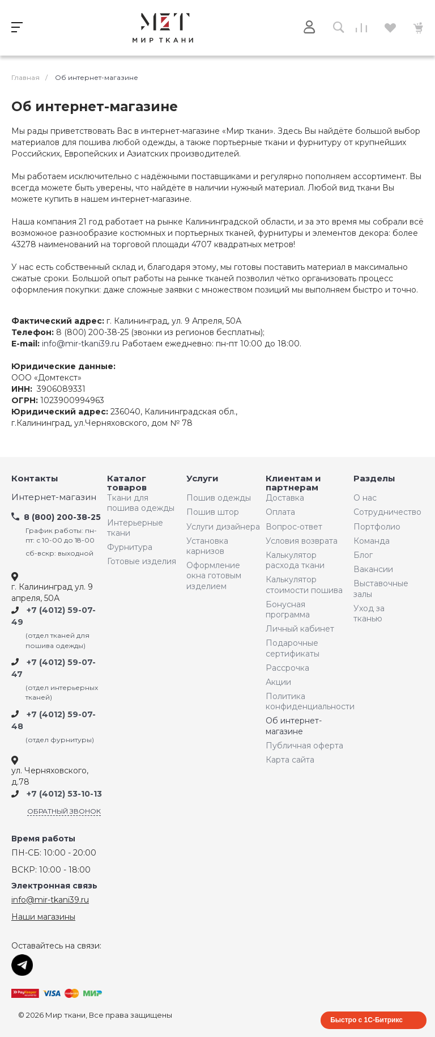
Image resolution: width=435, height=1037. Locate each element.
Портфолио (376, 527)
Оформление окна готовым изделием (213, 575)
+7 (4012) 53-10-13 (64, 794)
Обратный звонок (64, 811)
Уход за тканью (369, 613)
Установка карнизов (207, 546)
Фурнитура (129, 547)
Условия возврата (302, 541)
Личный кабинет (300, 629)
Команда (371, 541)
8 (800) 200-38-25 (62, 517)
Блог (363, 555)
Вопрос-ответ (294, 527)
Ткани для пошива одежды (140, 503)
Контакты (34, 479)
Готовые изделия (141, 561)
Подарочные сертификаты (292, 648)
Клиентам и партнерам (293, 483)
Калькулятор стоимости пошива (304, 584)
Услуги (202, 479)
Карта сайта (290, 760)
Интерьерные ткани (135, 528)
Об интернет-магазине (294, 726)
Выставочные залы (380, 588)
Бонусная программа (288, 609)
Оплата (280, 512)
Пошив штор (212, 512)
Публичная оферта (304, 745)
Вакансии (373, 569)
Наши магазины (43, 917)
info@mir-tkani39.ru (81, 343)
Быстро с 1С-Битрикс (366, 1020)
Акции (278, 682)
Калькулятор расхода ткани (295, 560)
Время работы (43, 839)
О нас (365, 498)
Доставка (285, 498)
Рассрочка (287, 668)
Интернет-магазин (53, 497)
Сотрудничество (384, 512)
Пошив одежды (218, 498)
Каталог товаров (127, 483)
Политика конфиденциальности (307, 701)
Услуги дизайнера (223, 527)
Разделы (374, 479)
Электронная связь (54, 886)
